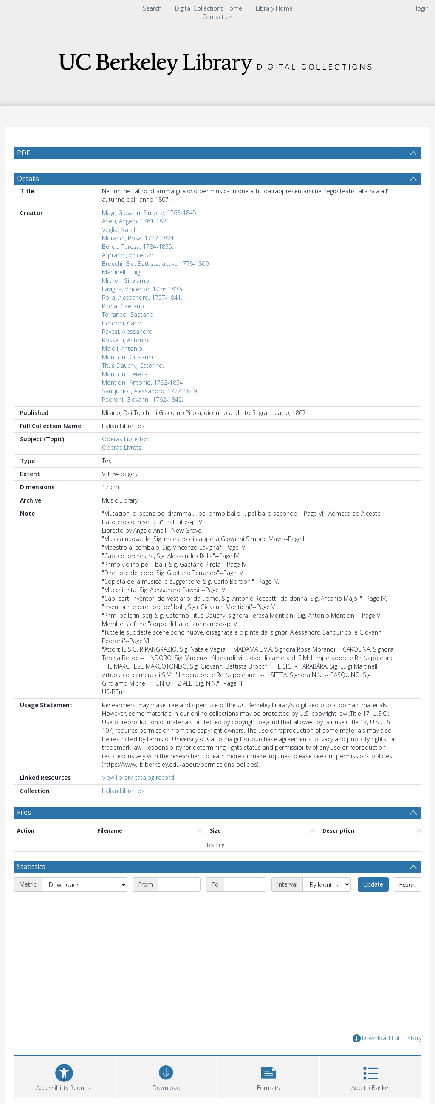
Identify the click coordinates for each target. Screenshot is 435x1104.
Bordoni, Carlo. (122, 323)
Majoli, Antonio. (123, 348)
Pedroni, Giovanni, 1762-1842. (142, 399)
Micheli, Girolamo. (126, 281)
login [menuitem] (422, 8)
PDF (23, 153)
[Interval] (326, 884)
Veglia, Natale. (121, 230)
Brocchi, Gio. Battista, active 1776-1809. (156, 264)
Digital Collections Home (208, 8)
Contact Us (217, 17)
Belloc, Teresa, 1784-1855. (137, 247)
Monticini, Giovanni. (128, 357)
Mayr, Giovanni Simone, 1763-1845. (150, 213)
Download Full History (387, 1038)
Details (28, 178)
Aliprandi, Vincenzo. (128, 255)
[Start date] (179, 884)
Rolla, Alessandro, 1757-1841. (142, 298)
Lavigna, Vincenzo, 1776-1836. (142, 289)
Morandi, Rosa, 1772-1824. (138, 238)
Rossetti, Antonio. (126, 340)
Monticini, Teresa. (125, 374)
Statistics (31, 866)
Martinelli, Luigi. (122, 272)
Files (24, 812)
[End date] (245, 884)
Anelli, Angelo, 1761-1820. (136, 221)
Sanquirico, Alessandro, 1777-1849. (150, 391)
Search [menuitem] (152, 8)
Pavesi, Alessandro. (128, 332)
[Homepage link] (217, 61)
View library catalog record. (138, 778)
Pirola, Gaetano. (123, 306)
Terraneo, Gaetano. (128, 315)
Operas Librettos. (126, 439)
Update (373, 884)
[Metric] (84, 884)
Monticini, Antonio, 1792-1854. (143, 382)
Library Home (274, 8)
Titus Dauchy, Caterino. (133, 365)
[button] (268, 1076)
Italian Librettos (123, 791)
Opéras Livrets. (122, 447)
